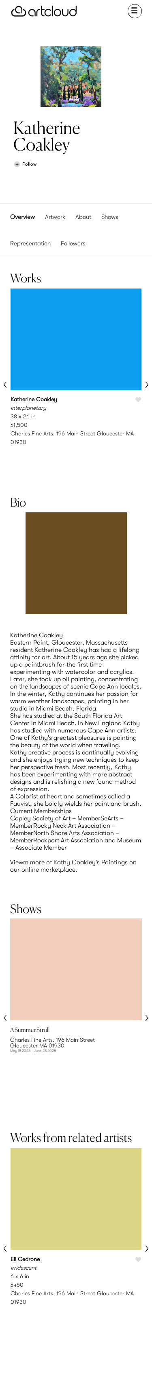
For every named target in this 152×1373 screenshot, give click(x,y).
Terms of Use (60, 1329)
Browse (28, 1257)
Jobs (127, 1267)
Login (94, 1267)
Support (61, 1276)
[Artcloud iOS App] (95, 1357)
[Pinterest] (56, 1356)
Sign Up (94, 1257)
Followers (73, 243)
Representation (30, 243)
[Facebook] (69, 1356)
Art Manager (94, 1276)
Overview (22, 217)
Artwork (55, 217)
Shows (109, 217)
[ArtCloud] (44, 11)
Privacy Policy (90, 1329)
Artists (28, 1267)
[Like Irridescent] (138, 1162)
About (83, 217)
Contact (127, 1276)
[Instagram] (42, 1356)
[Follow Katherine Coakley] (25, 165)
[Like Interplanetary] (138, 400)
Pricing (61, 1267)
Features (61, 1257)
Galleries (28, 1276)
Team (127, 1257)
